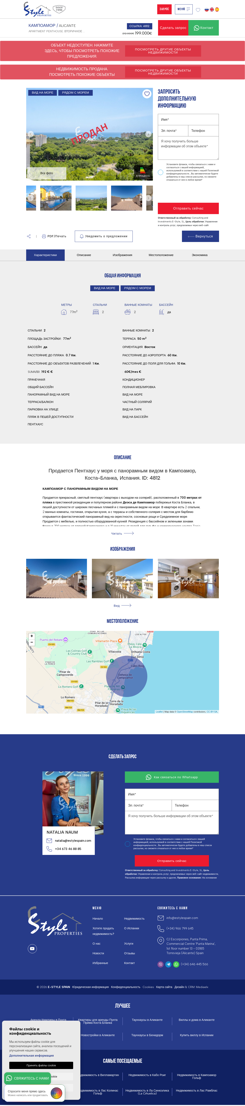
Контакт (129, 963)
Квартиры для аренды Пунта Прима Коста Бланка (97, 1021)
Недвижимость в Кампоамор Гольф (196, 1077)
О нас (97, 943)
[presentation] (180, 192)
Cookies (148, 987)
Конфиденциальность (125, 987)
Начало (98, 918)
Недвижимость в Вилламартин (98, 1075)
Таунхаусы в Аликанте (147, 1019)
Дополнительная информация (31, 1055)
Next (149, 134)
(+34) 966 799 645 (179, 928)
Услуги (129, 943)
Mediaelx (202, 987)
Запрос (164, 9)
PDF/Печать (54, 236)
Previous (30, 134)
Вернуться (200, 236)
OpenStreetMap (185, 711)
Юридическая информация (90, 987)
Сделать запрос (173, 28)
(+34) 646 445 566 (194, 964)
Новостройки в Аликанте (97, 1035)
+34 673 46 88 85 (64, 849)
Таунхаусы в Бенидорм (147, 1035)
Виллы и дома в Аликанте (196, 1019)
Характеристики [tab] (45, 255)
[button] (28, 236)
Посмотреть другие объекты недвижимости (163, 50)
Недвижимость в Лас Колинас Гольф (97, 1093)
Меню (184, 9)
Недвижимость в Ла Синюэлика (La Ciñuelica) (147, 1093)
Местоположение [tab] (161, 255)
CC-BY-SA (212, 711)
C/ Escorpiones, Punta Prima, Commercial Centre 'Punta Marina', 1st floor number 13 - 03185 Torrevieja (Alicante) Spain (191, 946)
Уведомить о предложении (104, 236)
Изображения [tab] (122, 255)
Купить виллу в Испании (196, 1035)
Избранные (101, 963)
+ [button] (31, 636)
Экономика (199, 255)
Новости (98, 953)
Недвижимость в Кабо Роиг (147, 1075)
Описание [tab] (84, 255)
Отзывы (129, 953)
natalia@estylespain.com (69, 841)
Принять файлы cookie (41, 1065)
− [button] (31, 643)
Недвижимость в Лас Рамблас (196, 1091)
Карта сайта (164, 987)
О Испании (131, 928)
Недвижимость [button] (134, 918)
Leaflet (159, 711)
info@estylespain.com (182, 918)
